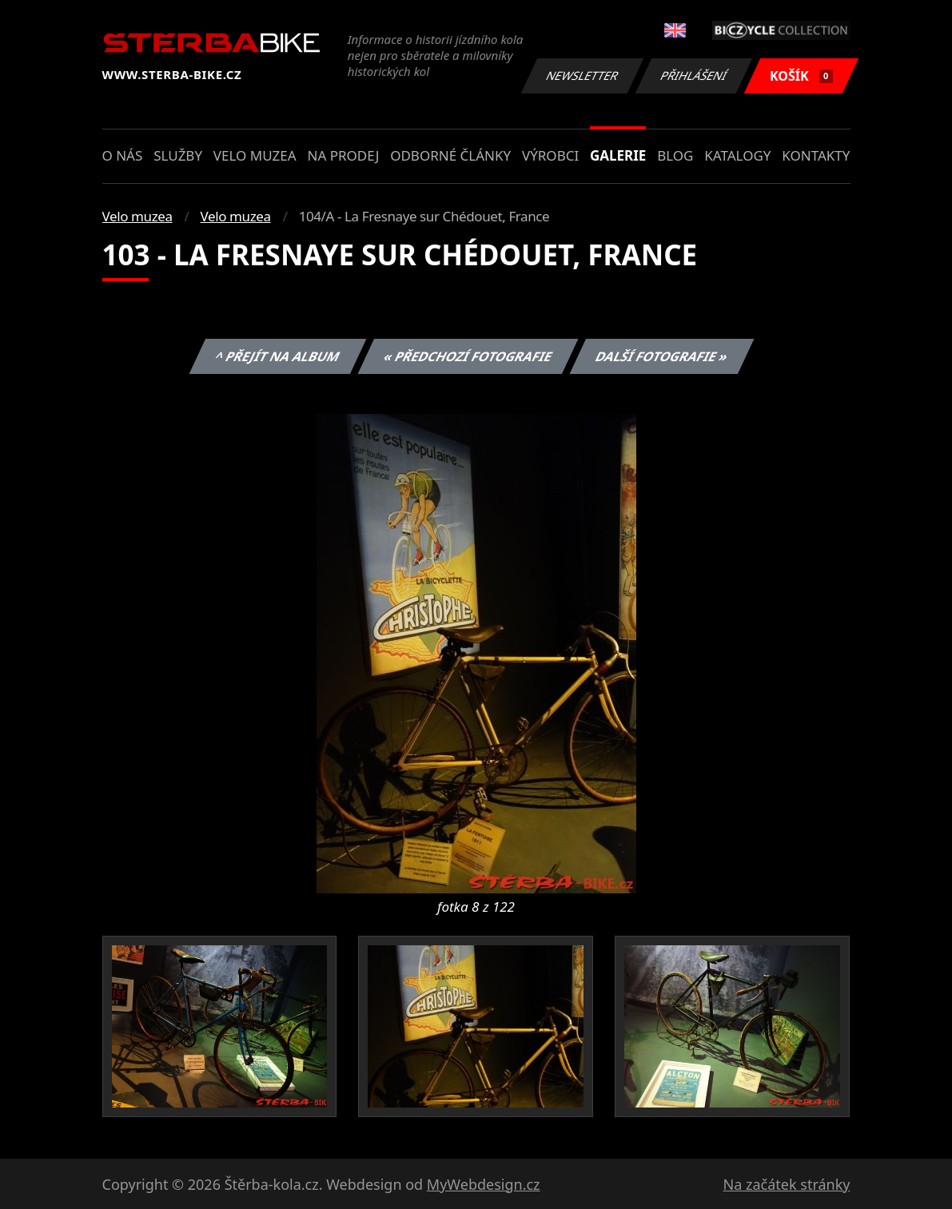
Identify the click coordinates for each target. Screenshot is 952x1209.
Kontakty (816, 155)
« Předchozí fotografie (468, 356)
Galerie (618, 155)
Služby (177, 155)
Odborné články (450, 155)
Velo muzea (255, 155)
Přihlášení (694, 75)
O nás (122, 155)
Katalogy (737, 155)
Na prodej (343, 155)
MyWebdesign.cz (483, 1184)
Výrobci (550, 155)
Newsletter (583, 75)
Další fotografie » (662, 356)
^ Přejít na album (278, 356)
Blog (675, 155)
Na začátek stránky (786, 1184)
